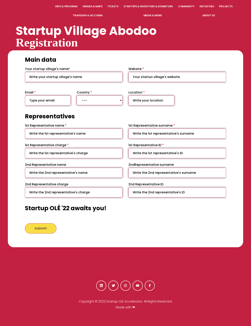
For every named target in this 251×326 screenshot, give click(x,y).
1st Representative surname (177, 131)
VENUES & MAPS (93, 6)
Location (151, 98)
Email (48, 98)
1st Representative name (74, 131)
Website (177, 74)
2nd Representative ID (177, 189)
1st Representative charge (74, 150)
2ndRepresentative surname (177, 170)
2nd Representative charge (74, 189)
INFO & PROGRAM (66, 6)
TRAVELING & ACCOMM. (88, 15)
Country (100, 97)
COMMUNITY (186, 6)
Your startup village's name (74, 74)
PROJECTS (226, 6)
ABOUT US (208, 15)
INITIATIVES (206, 6)
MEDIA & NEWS (153, 15)
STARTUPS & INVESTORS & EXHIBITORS (148, 6)
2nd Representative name (74, 170)
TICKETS (112, 6)
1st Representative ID (177, 150)
